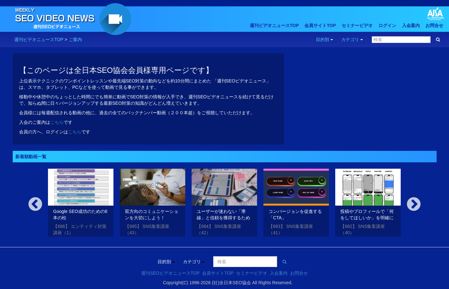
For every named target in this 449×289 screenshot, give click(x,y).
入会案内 (411, 25)
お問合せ (434, 25)
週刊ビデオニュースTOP (274, 25)
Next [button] (414, 205)
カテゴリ (352, 39)
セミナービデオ (357, 25)
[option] (81, 204)
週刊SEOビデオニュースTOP (170, 273)
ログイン (387, 25)
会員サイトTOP (320, 25)
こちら (57, 122)
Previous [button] (35, 205)
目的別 (324, 39)
